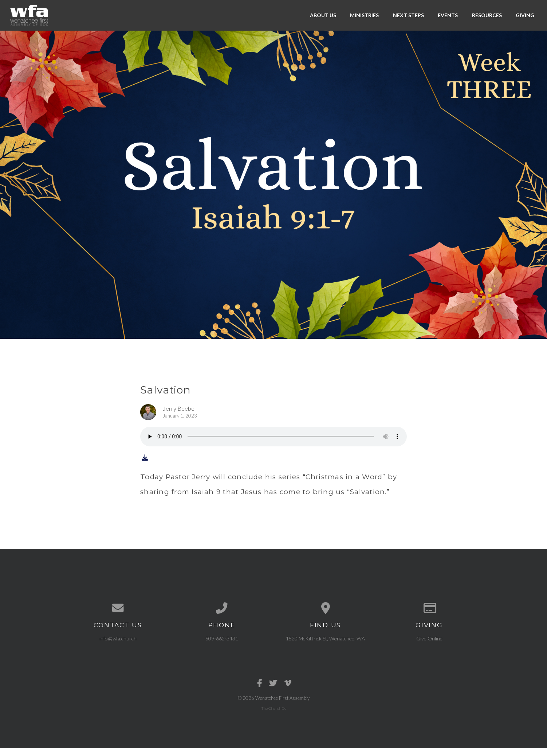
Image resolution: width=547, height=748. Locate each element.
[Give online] (429, 608)
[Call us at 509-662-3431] (221, 608)
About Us (323, 15)
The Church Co (273, 708)
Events (448, 15)
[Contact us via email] (118, 608)
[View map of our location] (325, 608)
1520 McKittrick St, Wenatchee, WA (325, 638)
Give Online (429, 638)
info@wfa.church (118, 638)
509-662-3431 (221, 638)
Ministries (364, 15)
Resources (487, 15)
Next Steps (408, 15)
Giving (525, 15)
